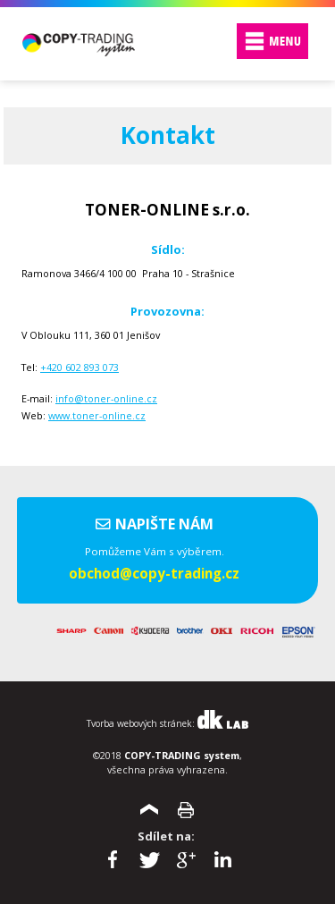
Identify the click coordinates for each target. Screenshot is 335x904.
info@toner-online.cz (106, 398)
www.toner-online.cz (97, 415)
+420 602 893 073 (79, 367)
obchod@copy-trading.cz (154, 573)
